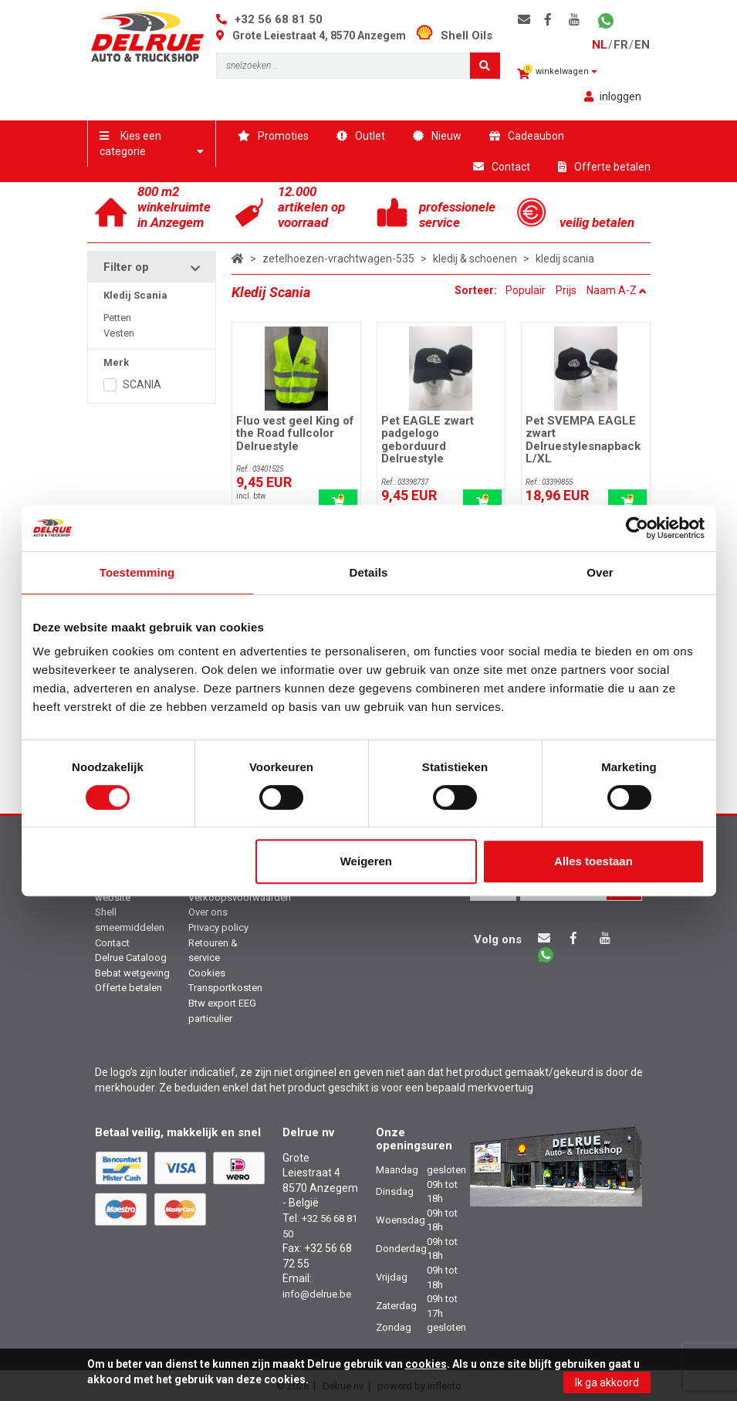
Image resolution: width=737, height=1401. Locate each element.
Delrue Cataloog (131, 957)
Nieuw (437, 136)
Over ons (208, 912)
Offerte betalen (604, 167)
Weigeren (366, 861)
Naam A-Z (617, 290)
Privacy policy (218, 927)
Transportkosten (225, 987)
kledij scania (565, 258)
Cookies (206, 973)
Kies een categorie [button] (152, 143)
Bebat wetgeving (132, 973)
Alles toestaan (593, 861)
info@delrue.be (316, 1294)
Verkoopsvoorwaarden (239, 897)
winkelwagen (557, 72)
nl (599, 45)
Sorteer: (477, 290)
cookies (426, 1364)
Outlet (360, 136)
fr (621, 45)
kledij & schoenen (475, 258)
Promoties (273, 136)
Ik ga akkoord (607, 1382)
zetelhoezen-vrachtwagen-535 (338, 258)
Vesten (118, 333)
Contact (501, 167)
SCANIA (142, 384)
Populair (525, 290)
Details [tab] (369, 572)
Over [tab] (600, 572)
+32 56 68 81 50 (279, 19)
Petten (117, 317)
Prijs (566, 290)
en (642, 45)
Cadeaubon (526, 136)
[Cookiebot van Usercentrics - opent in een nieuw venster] (637, 528)
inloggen (612, 96)
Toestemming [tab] (137, 572)
